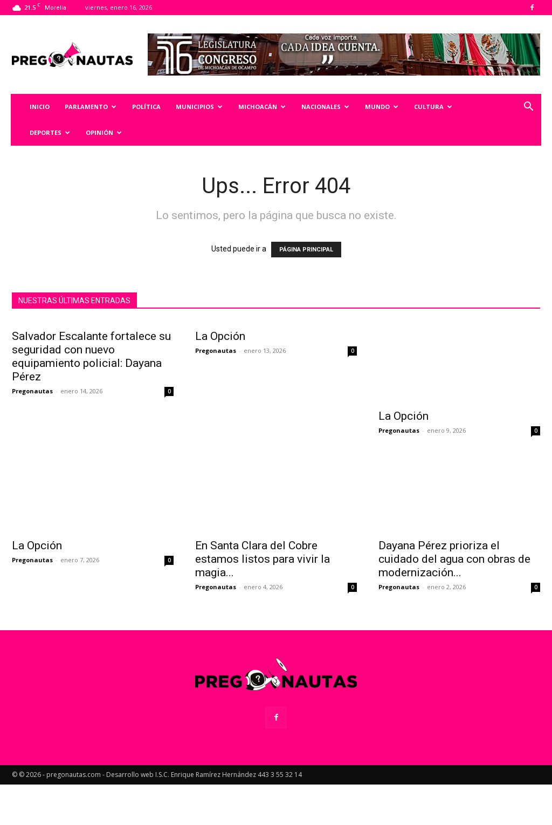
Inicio (40, 107)
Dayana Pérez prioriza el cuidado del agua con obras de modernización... (454, 599)
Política (146, 107)
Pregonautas (32, 471)
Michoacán (262, 107)
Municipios (199, 107)
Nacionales (325, 107)
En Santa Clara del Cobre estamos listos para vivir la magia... (262, 599)
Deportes (50, 132)
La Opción (220, 416)
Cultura (433, 107)
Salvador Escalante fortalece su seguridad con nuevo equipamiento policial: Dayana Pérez (91, 436)
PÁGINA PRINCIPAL (306, 249)
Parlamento (90, 107)
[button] (528, 108)
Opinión (104, 132)
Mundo (381, 107)
